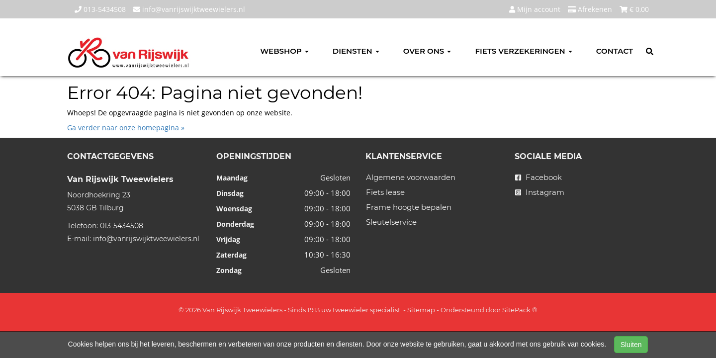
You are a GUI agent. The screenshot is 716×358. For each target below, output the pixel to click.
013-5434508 (100, 9)
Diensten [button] (356, 51)
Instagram (539, 192)
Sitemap (421, 310)
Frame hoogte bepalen (408, 207)
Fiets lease (385, 192)
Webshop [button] (284, 51)
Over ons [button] (427, 51)
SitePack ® (519, 310)
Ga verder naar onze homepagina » (125, 127)
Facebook (538, 177)
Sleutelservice (391, 222)
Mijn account (534, 9)
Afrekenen (590, 9)
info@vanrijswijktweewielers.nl (189, 9)
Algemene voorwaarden (410, 177)
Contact (614, 51)
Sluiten (631, 345)
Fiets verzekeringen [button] (523, 51)
